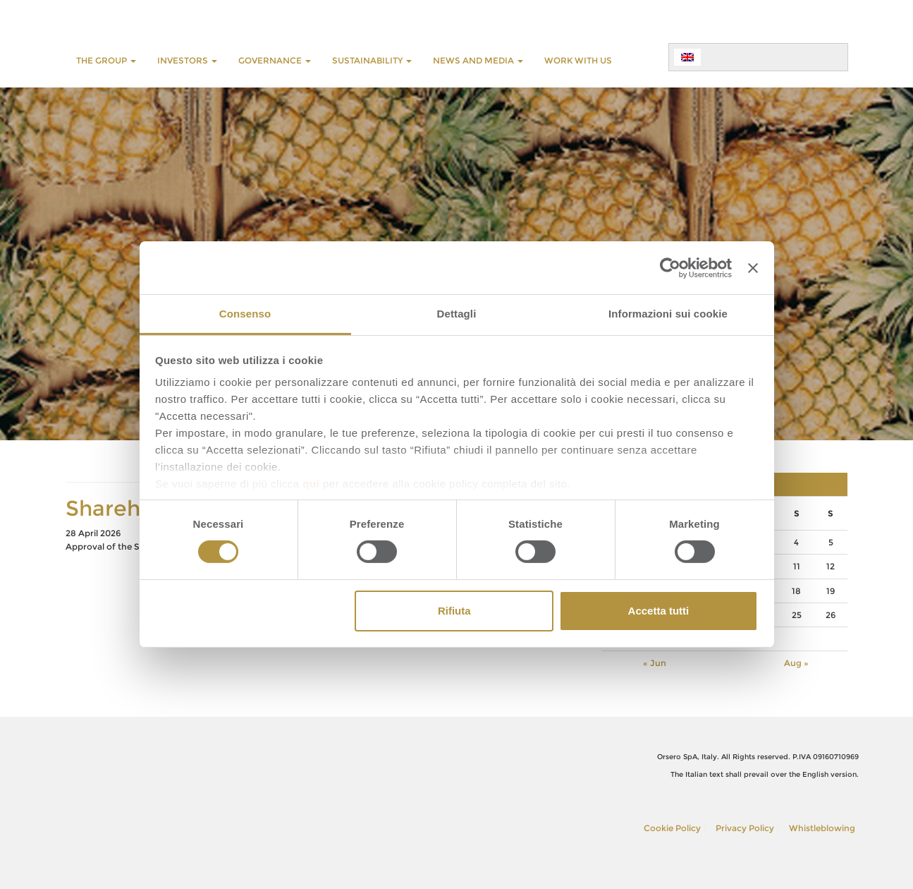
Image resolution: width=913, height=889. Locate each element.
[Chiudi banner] (753, 267)
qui (310, 484)
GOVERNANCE (274, 60)
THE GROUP (106, 60)
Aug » (796, 663)
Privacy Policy (745, 828)
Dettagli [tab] (457, 314)
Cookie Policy (672, 828)
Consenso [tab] (245, 314)
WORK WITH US (578, 60)
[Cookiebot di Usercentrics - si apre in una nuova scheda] (670, 267)
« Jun (654, 663)
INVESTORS (187, 60)
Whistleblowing (822, 828)
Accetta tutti (659, 611)
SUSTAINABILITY (372, 60)
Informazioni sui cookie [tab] (668, 314)
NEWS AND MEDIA (478, 60)
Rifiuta (454, 611)
